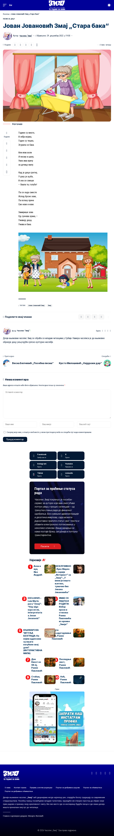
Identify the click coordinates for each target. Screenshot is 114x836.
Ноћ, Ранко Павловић (66, 678)
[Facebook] (105, 331)
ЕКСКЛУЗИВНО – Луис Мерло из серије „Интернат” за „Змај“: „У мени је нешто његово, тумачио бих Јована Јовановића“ (63, 584)
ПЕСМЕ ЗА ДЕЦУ (9, 19)
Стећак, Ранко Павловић (37, 678)
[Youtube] (71, 470)
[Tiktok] (43, 479)
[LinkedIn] (71, 479)
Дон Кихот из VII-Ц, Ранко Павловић (37, 664)
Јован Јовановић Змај (36, 305)
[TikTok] (109, 772)
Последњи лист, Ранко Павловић (65, 663)
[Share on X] (15, 44)
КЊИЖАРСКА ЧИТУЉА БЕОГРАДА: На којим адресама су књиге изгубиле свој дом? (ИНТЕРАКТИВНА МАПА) (33, 643)
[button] (5, 5)
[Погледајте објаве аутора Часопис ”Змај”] (6, 331)
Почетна (6, 14)
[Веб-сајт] (102, 331)
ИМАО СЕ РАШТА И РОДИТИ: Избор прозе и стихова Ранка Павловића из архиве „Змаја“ (65, 614)
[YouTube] (107, 331)
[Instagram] (110, 331)
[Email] (20, 44)
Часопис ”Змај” (26, 35)
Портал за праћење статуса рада (52, 496)
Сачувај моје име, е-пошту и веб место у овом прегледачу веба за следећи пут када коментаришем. (49, 436)
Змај (49, 305)
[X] (71, 461)
